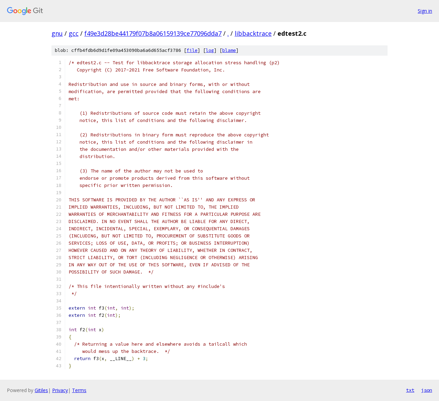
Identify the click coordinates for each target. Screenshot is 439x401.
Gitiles (41, 390)
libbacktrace (253, 33)
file (192, 50)
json (426, 390)
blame (229, 50)
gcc (74, 33)
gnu (57, 33)
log (210, 50)
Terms (79, 390)
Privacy (60, 390)
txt (410, 390)
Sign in (425, 11)
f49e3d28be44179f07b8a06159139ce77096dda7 (153, 33)
